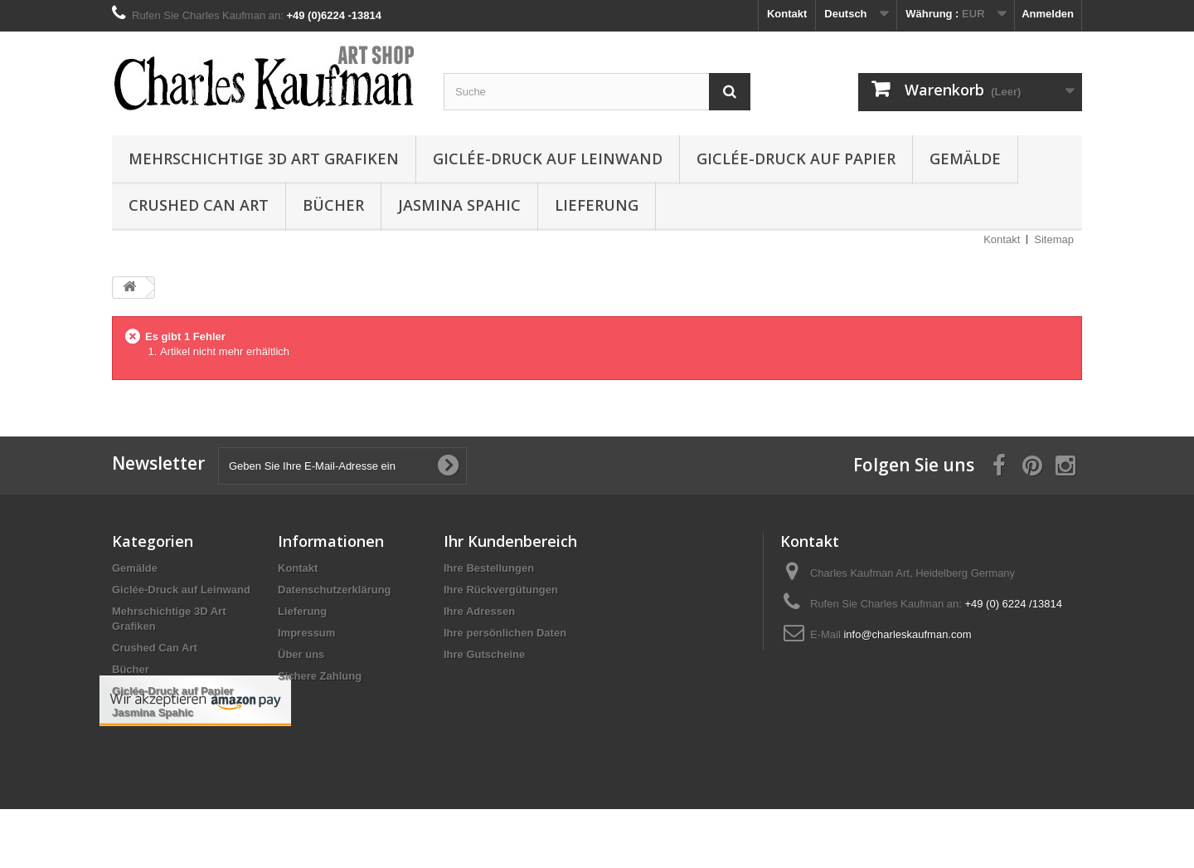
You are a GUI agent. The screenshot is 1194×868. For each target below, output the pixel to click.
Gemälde (965, 158)
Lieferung (596, 205)
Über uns (301, 654)
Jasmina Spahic (459, 205)
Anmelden (1048, 13)
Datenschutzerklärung (334, 589)
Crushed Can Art (199, 205)
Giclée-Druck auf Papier (796, 158)
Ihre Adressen (479, 611)
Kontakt (787, 13)
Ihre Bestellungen (489, 568)
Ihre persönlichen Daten (505, 633)
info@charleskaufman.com (907, 634)
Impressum (306, 633)
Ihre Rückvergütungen (501, 589)
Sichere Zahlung (320, 676)
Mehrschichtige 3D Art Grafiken (264, 158)
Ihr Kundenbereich (510, 541)
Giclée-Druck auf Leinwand (548, 158)
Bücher (333, 205)
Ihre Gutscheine (484, 654)
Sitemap (1054, 239)
